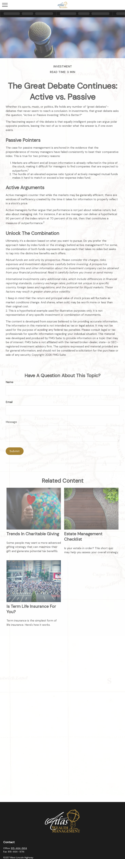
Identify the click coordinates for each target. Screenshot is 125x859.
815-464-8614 (19, 848)
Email (9, 402)
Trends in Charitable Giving (33, 534)
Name (9, 382)
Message (11, 422)
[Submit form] (15, 451)
